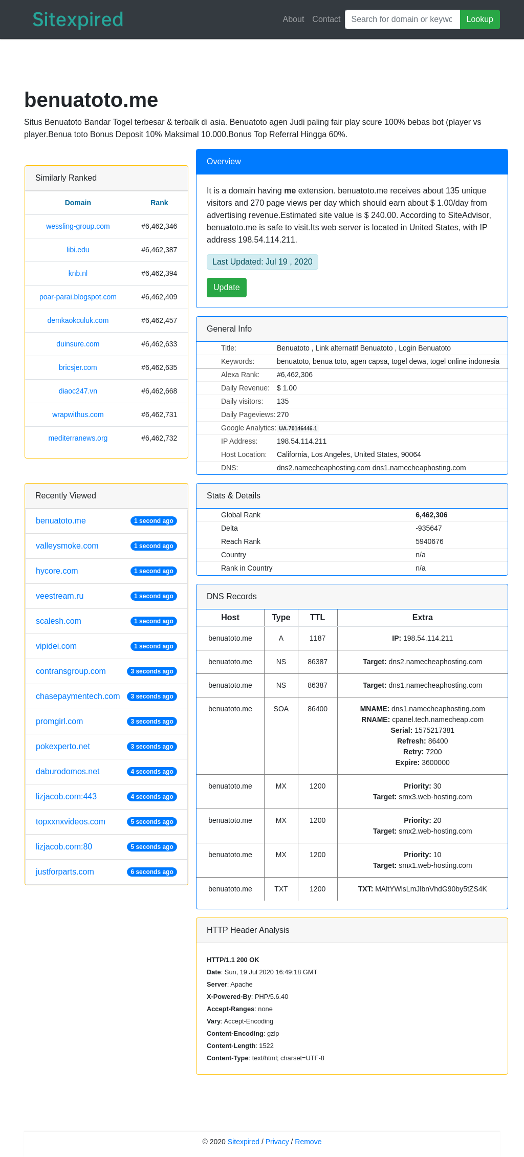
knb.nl (78, 273)
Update (226, 287)
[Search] (403, 19)
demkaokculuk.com (77, 320)
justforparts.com (65, 871)
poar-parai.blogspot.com (78, 297)
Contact (326, 19)
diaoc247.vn (78, 391)
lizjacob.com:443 (66, 796)
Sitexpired (243, 1142)
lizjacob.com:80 (64, 846)
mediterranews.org (77, 438)
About (293, 19)
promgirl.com (59, 721)
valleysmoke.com (67, 545)
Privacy (277, 1142)
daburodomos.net (68, 771)
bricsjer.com (78, 367)
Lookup (480, 19)
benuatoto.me (61, 520)
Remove (308, 1142)
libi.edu (78, 250)
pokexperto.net (63, 746)
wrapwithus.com (77, 414)
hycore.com (57, 570)
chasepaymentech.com (78, 696)
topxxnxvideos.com (70, 821)
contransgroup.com (71, 671)
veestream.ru (59, 596)
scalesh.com (58, 621)
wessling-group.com (78, 226)
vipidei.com (56, 646)
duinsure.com (77, 344)
